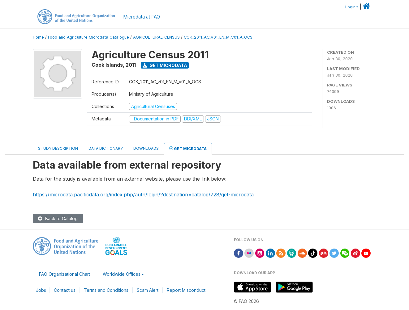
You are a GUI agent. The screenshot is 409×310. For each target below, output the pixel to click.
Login (350, 7)
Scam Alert (147, 290)
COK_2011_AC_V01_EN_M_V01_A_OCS (218, 37)
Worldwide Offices (121, 274)
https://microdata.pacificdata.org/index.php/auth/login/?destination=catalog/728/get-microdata (143, 194)
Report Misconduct (186, 290)
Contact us (64, 290)
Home (38, 37)
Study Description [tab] (58, 148)
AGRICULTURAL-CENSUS (156, 37)
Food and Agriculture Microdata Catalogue (88, 37)
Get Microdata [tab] (188, 148)
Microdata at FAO (141, 17)
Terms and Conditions (106, 290)
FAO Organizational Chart (64, 274)
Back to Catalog (58, 218)
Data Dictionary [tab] (105, 148)
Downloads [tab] (146, 148)
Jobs (41, 290)
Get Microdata (165, 65)
